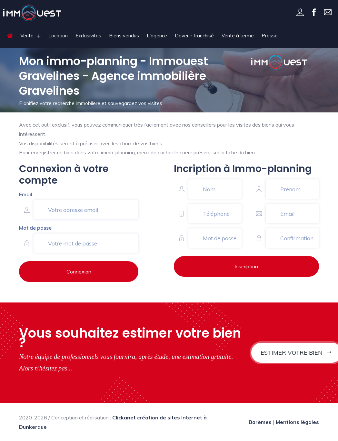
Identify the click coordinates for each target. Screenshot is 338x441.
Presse (270, 36)
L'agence (157, 36)
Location (58, 36)
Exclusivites (88, 36)
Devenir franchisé (194, 36)
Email (25, 194)
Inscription (246, 266)
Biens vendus (124, 36)
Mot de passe (35, 228)
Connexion (78, 271)
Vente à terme (238, 36)
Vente (27, 36)
